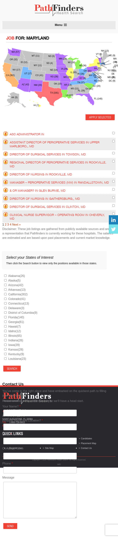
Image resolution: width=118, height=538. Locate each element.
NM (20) (38, 85)
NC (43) (98, 81)
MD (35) (111, 77)
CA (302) (10, 75)
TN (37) (81, 82)
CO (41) (39, 75)
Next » (16, 224)
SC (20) (96, 86)
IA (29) (64, 69)
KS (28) (54, 76)
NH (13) (105, 51)
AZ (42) (25, 84)
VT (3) (99, 54)
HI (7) (36, 105)
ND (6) (51, 56)
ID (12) (24, 62)
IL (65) (73, 72)
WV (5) (92, 75)
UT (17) (28, 73)
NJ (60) (111, 70)
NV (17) (16, 69)
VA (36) (97, 77)
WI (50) (71, 62)
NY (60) (101, 63)
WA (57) (15, 52)
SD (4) (49, 63)
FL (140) (98, 98)
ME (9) (112, 55)
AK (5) (14, 97)
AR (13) (68, 85)
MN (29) (63, 58)
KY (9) (83, 78)
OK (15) (58, 83)
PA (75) (97, 68)
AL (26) (81, 90)
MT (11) (35, 55)
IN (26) (80, 74)
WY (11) (38, 65)
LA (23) (69, 95)
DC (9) (112, 81)
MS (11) (75, 88)
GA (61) (89, 88)
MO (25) (67, 77)
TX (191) (54, 93)
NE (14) (54, 70)
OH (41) (88, 71)
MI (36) (82, 65)
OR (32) (14, 59)
